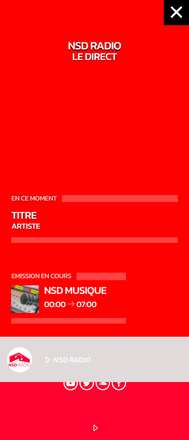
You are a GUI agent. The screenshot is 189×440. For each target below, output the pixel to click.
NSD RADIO (49, 359)
